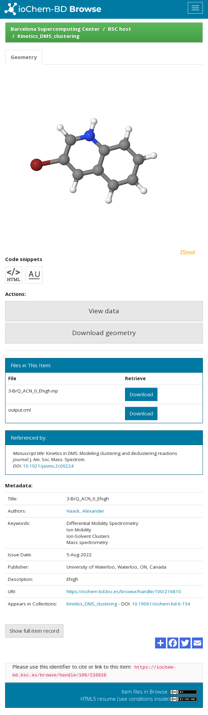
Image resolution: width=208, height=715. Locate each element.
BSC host (119, 28)
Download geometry (104, 332)
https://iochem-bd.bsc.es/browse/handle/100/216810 (124, 591)
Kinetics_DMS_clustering (48, 35)
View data (104, 310)
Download (141, 394)
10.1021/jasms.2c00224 (48, 466)
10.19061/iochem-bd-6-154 (161, 604)
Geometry (24, 57)
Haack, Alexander (85, 511)
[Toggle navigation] (195, 8)
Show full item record (34, 630)
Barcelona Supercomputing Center (55, 28)
